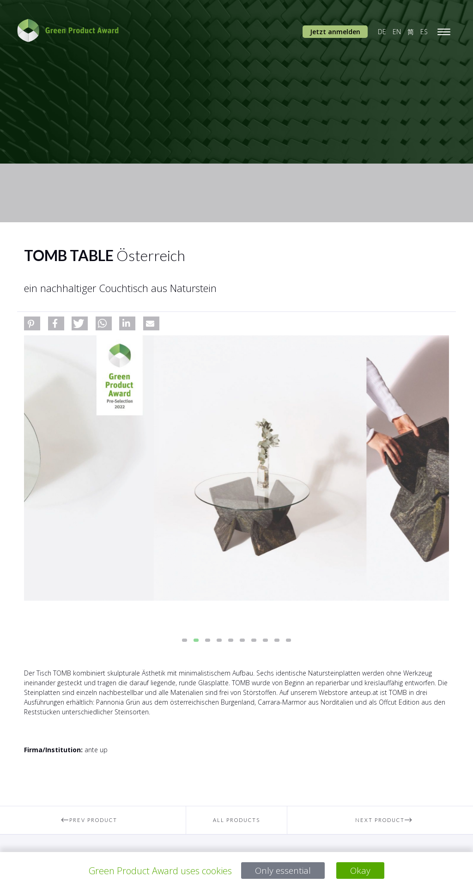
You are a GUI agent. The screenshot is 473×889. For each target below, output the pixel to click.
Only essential (283, 871)
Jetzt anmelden (335, 31)
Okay (361, 871)
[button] (32, 323)
